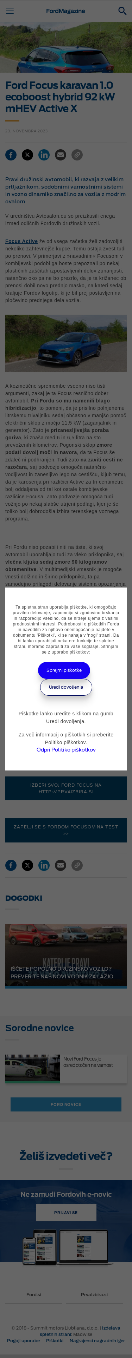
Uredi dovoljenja (66, 687)
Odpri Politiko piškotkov (66, 750)
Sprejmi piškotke (64, 670)
